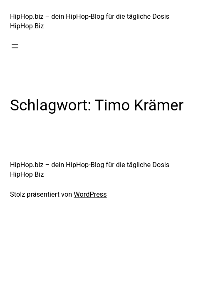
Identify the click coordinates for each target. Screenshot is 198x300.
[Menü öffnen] (15, 46)
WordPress (90, 194)
